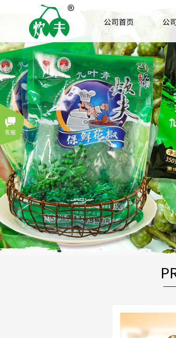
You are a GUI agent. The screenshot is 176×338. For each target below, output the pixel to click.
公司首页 (119, 21)
